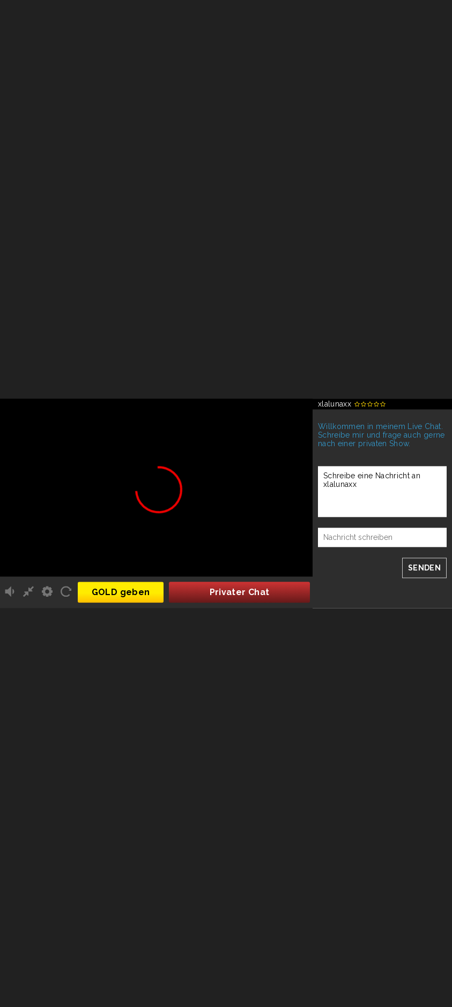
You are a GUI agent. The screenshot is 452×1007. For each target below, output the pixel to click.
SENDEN (424, 567)
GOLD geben (121, 593)
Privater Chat (240, 593)
